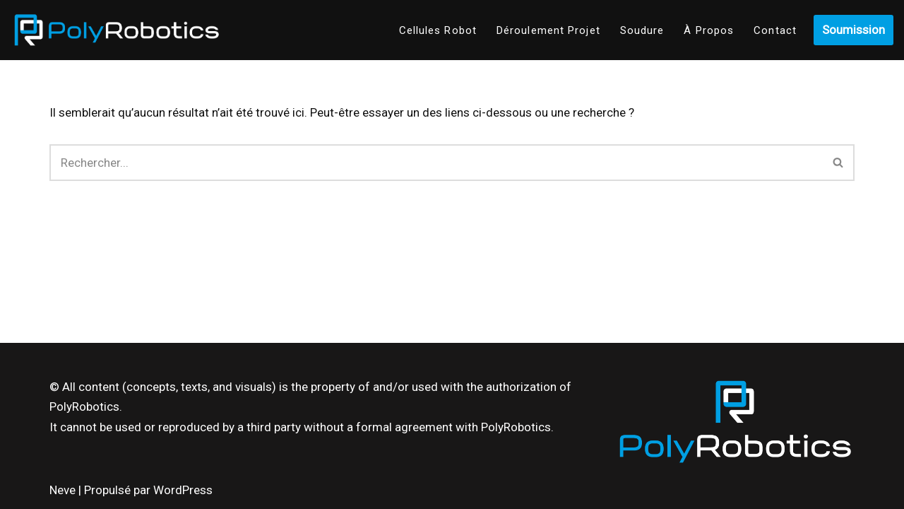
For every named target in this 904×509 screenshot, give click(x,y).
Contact (775, 30)
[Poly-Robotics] (116, 30)
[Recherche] (436, 162)
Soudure (642, 30)
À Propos (709, 30)
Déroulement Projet (548, 30)
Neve (62, 490)
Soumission (853, 30)
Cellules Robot (438, 30)
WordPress (183, 490)
